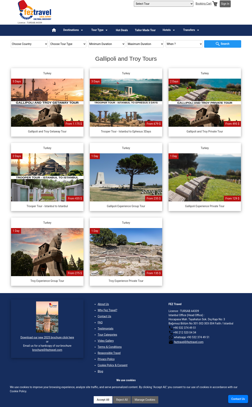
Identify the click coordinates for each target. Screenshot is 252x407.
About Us (103, 304)
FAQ (100, 322)
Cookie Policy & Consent (112, 365)
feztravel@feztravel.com (188, 342)
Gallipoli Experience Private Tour (204, 206)
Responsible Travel (109, 353)
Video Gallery (106, 340)
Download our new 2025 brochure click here (47, 337)
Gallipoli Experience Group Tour (126, 206)
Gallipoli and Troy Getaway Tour (47, 131)
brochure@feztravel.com (47, 349)
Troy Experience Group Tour (47, 280)
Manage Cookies (145, 399)
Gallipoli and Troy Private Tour (204, 131)
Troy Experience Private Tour (126, 280)
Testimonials (105, 328)
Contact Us (104, 316)
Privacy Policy (106, 359)
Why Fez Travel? (107, 310)
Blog (100, 371)
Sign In (225, 3)
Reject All (122, 399)
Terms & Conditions (110, 346)
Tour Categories (107, 334)
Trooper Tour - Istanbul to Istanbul (47, 206)
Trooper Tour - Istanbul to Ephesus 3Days (126, 131)
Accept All (103, 399)
